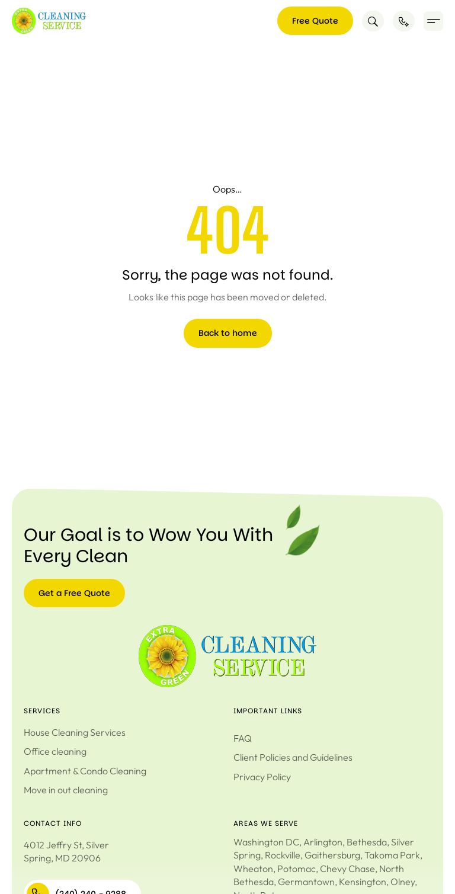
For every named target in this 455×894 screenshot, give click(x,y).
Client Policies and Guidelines (293, 757)
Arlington (322, 842)
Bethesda (367, 842)
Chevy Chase (347, 868)
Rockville (282, 855)
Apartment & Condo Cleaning (85, 771)
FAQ (242, 738)
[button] (433, 21)
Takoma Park (392, 855)
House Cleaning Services (75, 732)
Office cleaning (55, 751)
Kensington (362, 881)
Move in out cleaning (66, 790)
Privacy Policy (262, 777)
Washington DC (266, 842)
